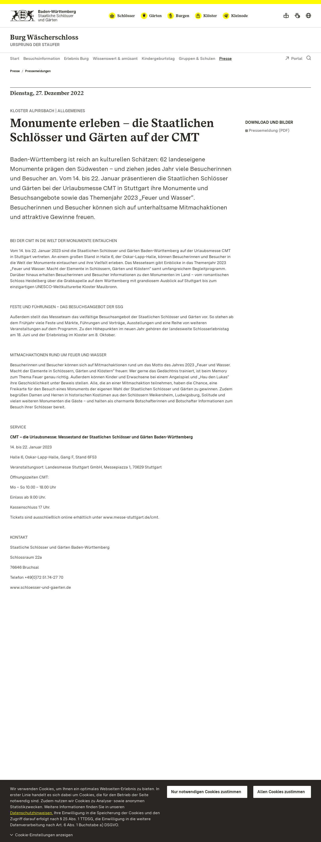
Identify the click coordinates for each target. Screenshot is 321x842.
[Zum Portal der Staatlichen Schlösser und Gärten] (43, 15)
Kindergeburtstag (158, 58)
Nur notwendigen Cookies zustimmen (206, 791)
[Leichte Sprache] (286, 16)
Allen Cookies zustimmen (281, 791)
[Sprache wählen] (308, 16)
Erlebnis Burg (76, 58)
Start (14, 58)
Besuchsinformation (41, 58)
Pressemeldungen (38, 71)
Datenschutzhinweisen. (31, 812)
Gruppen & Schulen (197, 58)
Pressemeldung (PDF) (269, 130)
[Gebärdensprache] (297, 16)
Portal (293, 59)
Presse (225, 58)
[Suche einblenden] (308, 58)
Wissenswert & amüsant (115, 58)
